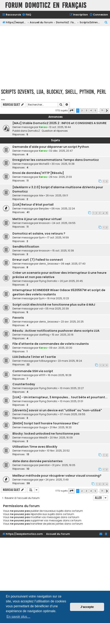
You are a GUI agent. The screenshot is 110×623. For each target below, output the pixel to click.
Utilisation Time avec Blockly (34, 447)
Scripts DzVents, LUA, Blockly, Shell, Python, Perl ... (53, 95)
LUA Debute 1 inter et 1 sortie (34, 357)
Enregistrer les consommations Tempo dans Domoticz (55, 160)
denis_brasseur (49, 263)
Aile (41, 195)
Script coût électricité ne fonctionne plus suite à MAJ (53, 305)
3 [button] (86, 110)
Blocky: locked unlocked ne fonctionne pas (46, 434)
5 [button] (95, 110)
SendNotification (25, 247)
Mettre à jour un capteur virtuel (36, 219)
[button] (71, 110)
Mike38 (43, 437)
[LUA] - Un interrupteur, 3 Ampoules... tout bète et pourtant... (60, 397)
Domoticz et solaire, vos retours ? (38, 233)
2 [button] (82, 110)
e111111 (42, 375)
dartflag (44, 334)
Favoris (18, 318)
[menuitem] (26, 15)
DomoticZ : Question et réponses (48, 130)
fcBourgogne (47, 361)
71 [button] (102, 110)
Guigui (43, 427)
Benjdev (44, 208)
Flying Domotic (48, 281)
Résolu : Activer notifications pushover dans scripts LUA (55, 331)
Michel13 (44, 164)
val (41, 308)
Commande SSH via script (32, 371)
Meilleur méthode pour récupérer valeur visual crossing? (56, 476)
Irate (41, 450)
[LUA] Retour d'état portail (32, 204)
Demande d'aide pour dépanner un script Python (50, 147)
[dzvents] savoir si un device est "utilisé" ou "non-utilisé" (57, 410)
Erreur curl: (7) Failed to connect (37, 260)
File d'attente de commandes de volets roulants (50, 344)
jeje (41, 479)
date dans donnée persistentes (37, 461)
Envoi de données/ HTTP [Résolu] (38, 173)
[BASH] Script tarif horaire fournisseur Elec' (45, 423)
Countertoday (23, 384)
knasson (44, 223)
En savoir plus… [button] (18, 616)
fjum (42, 237)
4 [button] (91, 110)
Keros (43, 127)
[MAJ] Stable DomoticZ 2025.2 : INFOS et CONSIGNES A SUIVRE (59, 123)
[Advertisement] (55, 56)
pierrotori (44, 465)
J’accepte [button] (87, 607)
